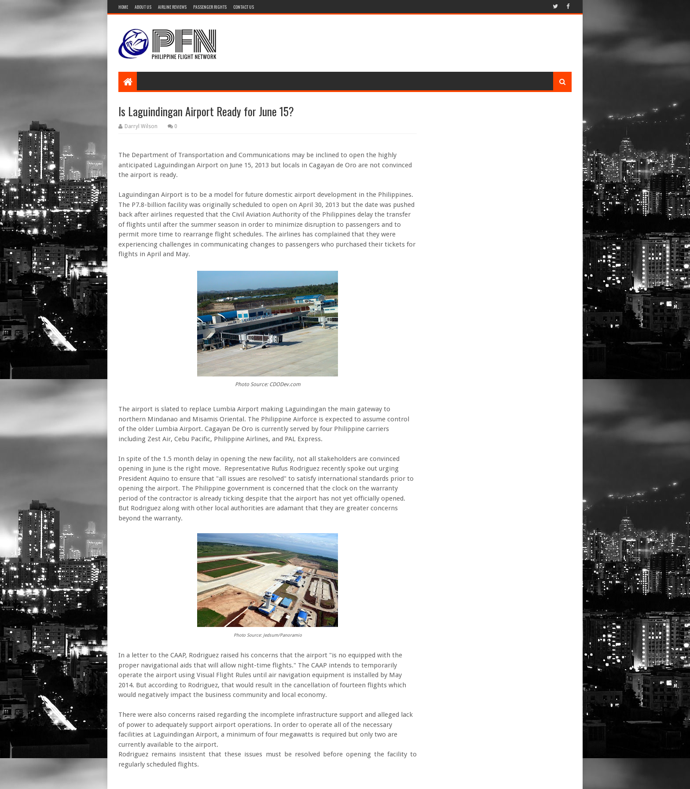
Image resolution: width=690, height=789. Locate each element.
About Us (143, 7)
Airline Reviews (172, 7)
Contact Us (243, 7)
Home (123, 7)
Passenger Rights (210, 7)
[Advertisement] (411, 43)
